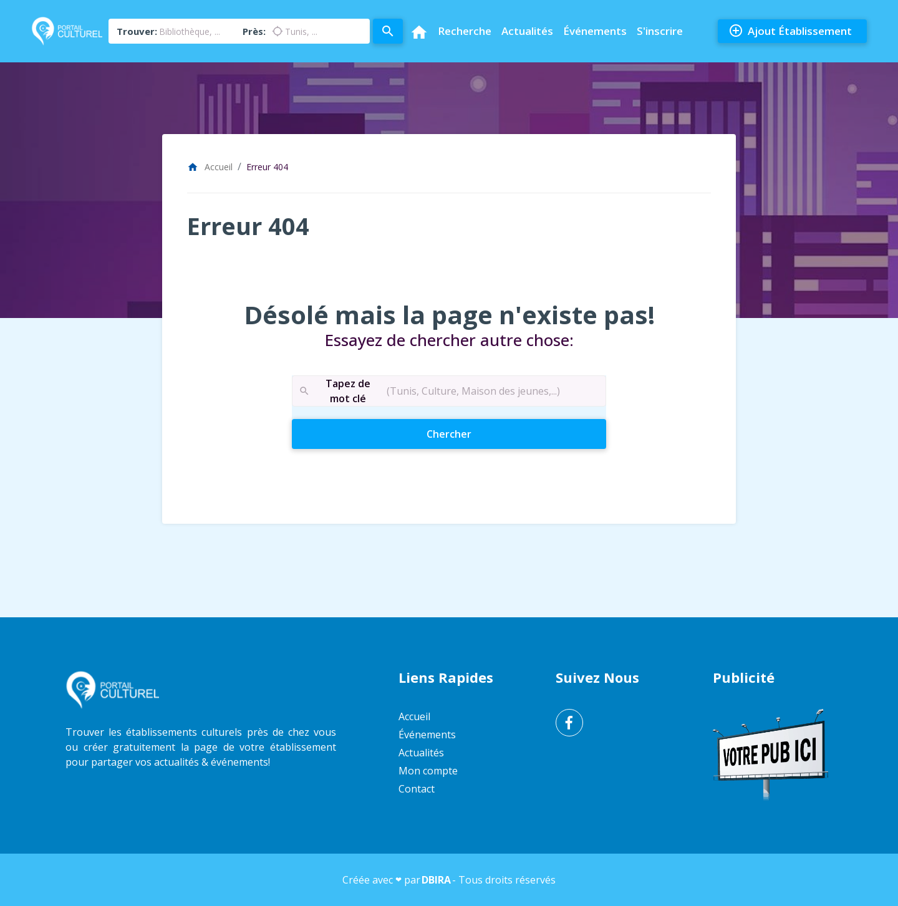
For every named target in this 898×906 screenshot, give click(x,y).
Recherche (464, 31)
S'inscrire (660, 31)
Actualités (527, 31)
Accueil (210, 167)
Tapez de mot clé (334, 391)
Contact (416, 789)
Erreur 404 (267, 167)
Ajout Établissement (790, 31)
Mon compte (428, 771)
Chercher (471, 433)
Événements (595, 31)
